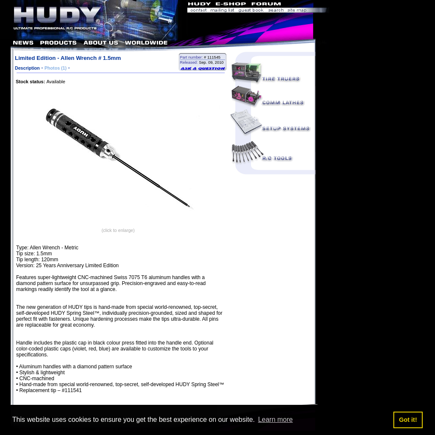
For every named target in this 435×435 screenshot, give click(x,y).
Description (27, 68)
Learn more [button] (275, 419)
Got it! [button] (408, 419)
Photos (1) (56, 68)
